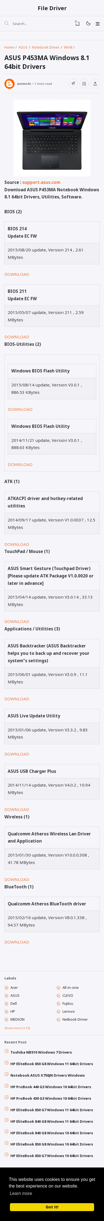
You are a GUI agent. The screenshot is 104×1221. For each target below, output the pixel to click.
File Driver (52, 8)
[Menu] (97, 24)
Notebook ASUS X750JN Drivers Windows (48, 1078)
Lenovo (69, 1013)
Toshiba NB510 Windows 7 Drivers (41, 1055)
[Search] (6, 24)
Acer (14, 989)
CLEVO (68, 997)
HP (13, 1013)
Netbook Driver (75, 1022)
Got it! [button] (52, 1206)
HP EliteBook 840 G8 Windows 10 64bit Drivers (52, 1136)
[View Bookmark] (77, 24)
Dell (14, 1005)
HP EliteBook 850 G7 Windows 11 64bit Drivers (52, 1113)
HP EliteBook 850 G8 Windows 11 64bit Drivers (52, 1067)
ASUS (15, 997)
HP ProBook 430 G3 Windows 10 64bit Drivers (51, 1101)
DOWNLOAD (16, 276)
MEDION (18, 1022)
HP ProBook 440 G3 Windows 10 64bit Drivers (51, 1090)
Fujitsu (68, 1005)
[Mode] (87, 24)
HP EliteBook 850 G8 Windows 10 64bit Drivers (52, 1148)
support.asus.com (41, 184)
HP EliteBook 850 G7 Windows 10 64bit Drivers (52, 1160)
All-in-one (71, 989)
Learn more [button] (21, 1193)
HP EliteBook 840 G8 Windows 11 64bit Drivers (52, 1125)
